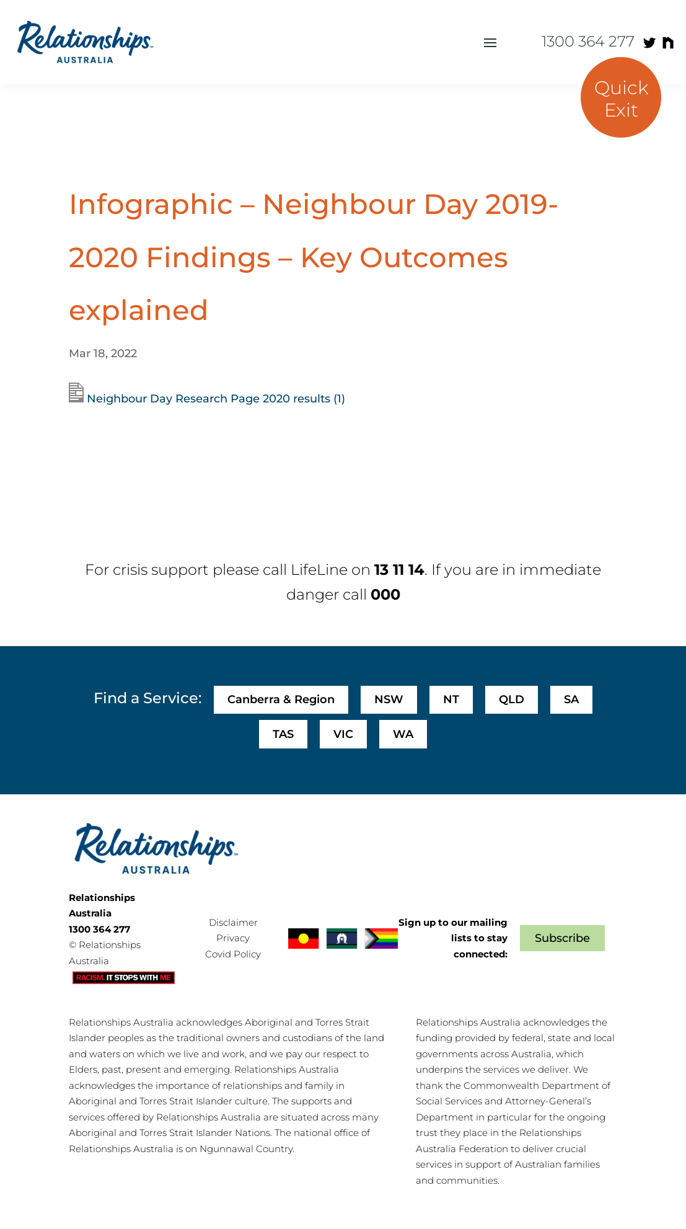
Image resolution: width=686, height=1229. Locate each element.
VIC (343, 734)
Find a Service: (147, 698)
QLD (511, 699)
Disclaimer (233, 922)
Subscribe (562, 938)
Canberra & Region (281, 699)
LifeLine (319, 570)
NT (451, 699)
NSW (388, 699)
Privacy (233, 938)
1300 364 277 (588, 41)
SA (571, 699)
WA (403, 734)
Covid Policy (233, 954)
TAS (283, 734)
